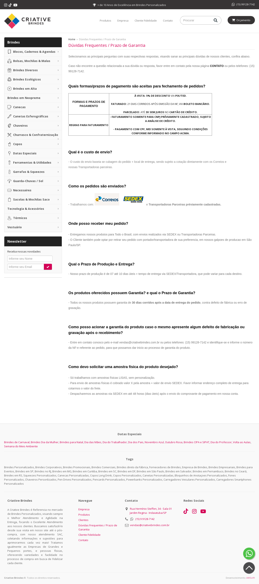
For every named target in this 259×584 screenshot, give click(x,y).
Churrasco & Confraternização (32, 135)
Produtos (105, 20)
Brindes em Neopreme (23, 98)
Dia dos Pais (135, 442)
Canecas (16, 107)
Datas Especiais (22, 153)
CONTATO (217, 66)
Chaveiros (17, 126)
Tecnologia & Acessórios (25, 209)
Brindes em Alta (22, 89)
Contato (168, 20)
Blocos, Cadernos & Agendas (31, 52)
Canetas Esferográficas (27, 116)
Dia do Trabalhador (115, 442)
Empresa (122, 20)
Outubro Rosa (173, 442)
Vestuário (14, 227)
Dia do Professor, (221, 442)
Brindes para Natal (71, 442)
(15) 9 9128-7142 (145, 519)
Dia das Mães (92, 442)
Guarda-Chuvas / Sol (25, 181)
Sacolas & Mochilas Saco (28, 199)
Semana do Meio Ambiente (21, 446)
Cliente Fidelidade (146, 20)
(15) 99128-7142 (243, 4)
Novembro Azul (154, 442)
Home (71, 39)
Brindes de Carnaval (17, 442)
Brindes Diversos (22, 70)
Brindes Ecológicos (24, 79)
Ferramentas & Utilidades (29, 163)
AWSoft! (250, 577)
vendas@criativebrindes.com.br (150, 525)
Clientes (83, 520)
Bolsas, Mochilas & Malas (28, 61)
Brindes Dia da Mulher (44, 442)
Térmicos (17, 218)
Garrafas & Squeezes (26, 172)
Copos (14, 144)
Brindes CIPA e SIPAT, (197, 442)
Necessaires (19, 190)
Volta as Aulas (242, 442)
